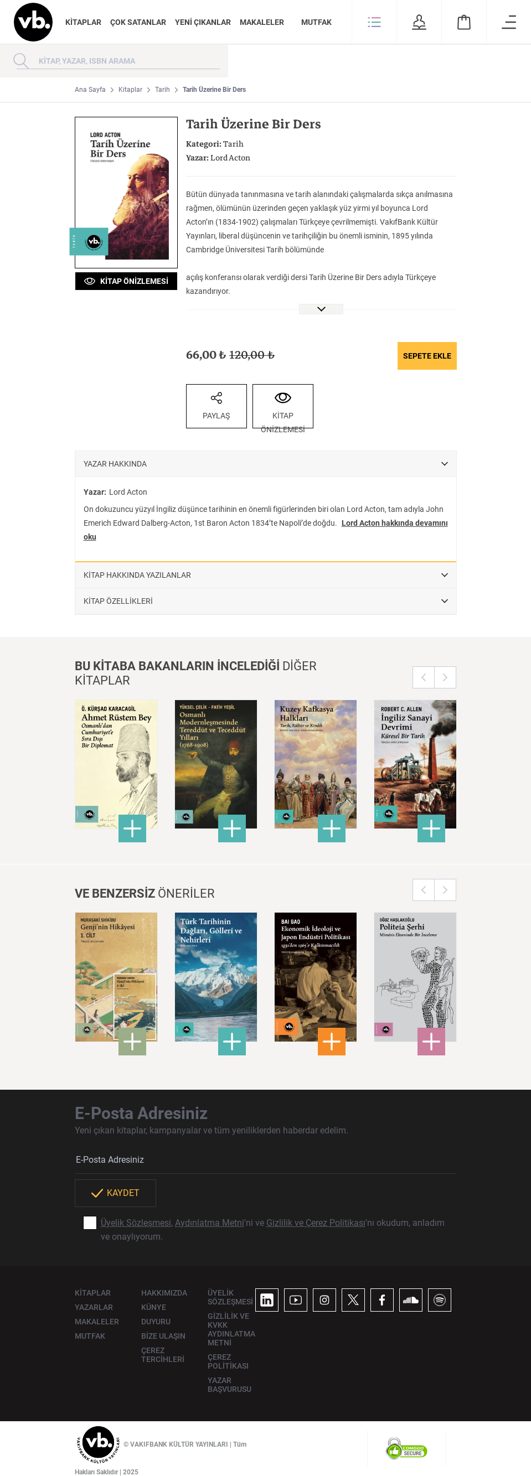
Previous (424, 677)
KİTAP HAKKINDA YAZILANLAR (137, 575)
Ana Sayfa (90, 90)
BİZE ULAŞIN (163, 1336)
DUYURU (156, 1321)
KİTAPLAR (83, 22)
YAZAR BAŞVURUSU (229, 1385)
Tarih (162, 90)
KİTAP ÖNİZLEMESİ (126, 281)
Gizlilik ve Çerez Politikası (315, 1223)
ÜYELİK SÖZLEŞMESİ (230, 1297)
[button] (374, 22)
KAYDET (115, 1193)
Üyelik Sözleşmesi (136, 1223)
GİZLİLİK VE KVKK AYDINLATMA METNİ (231, 1329)
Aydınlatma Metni (209, 1223)
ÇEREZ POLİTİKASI (228, 1361)
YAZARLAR (94, 1307)
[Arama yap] (21, 61)
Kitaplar (130, 90)
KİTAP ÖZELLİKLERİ (118, 601)
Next (445, 677)
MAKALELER (262, 22)
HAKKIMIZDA (164, 1292)
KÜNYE (153, 1307)
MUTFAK (316, 22)
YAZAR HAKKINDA (115, 463)
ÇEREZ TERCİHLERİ (162, 1355)
